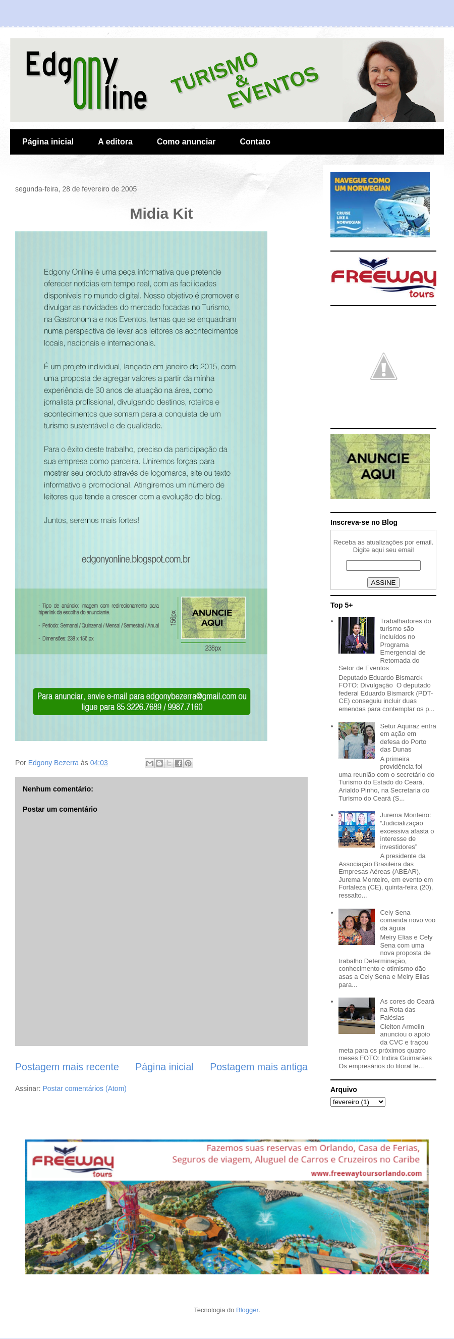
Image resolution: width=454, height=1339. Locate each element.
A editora (115, 141)
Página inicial (48, 141)
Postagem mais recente (67, 1066)
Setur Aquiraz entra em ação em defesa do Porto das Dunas (408, 738)
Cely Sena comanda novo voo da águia (407, 920)
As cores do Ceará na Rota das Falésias (407, 1009)
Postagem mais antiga (259, 1066)
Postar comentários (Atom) (84, 1088)
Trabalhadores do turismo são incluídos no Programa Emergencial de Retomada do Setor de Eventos (384, 644)
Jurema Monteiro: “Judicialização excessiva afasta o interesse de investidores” (407, 830)
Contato (255, 141)
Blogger (247, 1310)
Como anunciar (186, 141)
